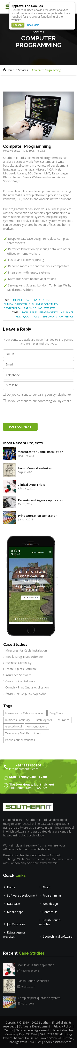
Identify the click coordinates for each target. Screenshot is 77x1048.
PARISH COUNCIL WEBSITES (39, 308)
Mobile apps (13, 912)
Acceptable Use (62, 1030)
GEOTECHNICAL (13, 308)
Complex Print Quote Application (27, 687)
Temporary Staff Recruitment (23, 733)
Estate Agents (43, 720)
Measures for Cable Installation (40, 452)
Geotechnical (13, 726)
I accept (18, 25)
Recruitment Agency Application (41, 500)
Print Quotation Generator (37, 516)
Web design (48, 904)
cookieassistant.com (57, 1042)
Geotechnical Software (20, 681)
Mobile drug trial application (35, 965)
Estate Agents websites (14, 934)
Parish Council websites (20, 740)
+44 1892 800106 (28, 765)
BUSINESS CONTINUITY (45, 304)
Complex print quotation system (39, 998)
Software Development (35, 1026)
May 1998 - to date (34, 150)
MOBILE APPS (29, 312)
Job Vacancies (14, 924)
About (45, 887)
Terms (8, 1030)
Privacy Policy (62, 1026)
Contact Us (48, 912)
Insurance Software (18, 675)
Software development (20, 895)
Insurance (63, 720)
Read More (33, 25)
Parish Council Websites (35, 468)
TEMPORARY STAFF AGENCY (57, 316)
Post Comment (20, 426)
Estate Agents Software (21, 669)
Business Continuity (18, 663)
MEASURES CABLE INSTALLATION (32, 300)
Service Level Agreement (32, 1030)
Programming (50, 895)
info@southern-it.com (23, 769)
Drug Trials (56, 713)
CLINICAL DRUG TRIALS (17, 304)
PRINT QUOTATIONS (27, 316)
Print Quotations (37, 726)
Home (8, 70)
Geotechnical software (55, 936)
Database (11, 904)
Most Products (11, 150)
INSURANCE (66, 312)
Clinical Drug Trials (31, 485)
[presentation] (34, 413)
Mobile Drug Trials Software (24, 657)
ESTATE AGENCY (48, 312)
